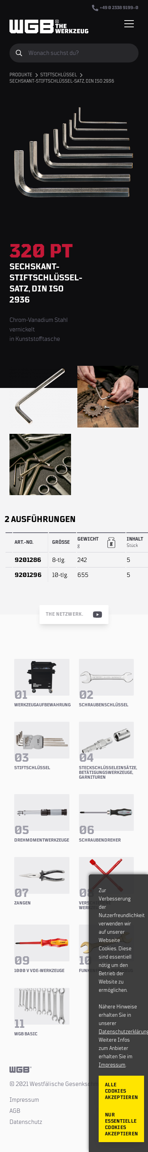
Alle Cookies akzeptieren (121, 1091)
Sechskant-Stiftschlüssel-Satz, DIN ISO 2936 (61, 81)
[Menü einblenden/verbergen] (129, 23)
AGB (15, 1110)
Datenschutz (25, 1122)
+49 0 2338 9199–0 (115, 8)
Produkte (20, 75)
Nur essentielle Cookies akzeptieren (121, 1124)
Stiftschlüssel (58, 75)
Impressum (24, 1099)
